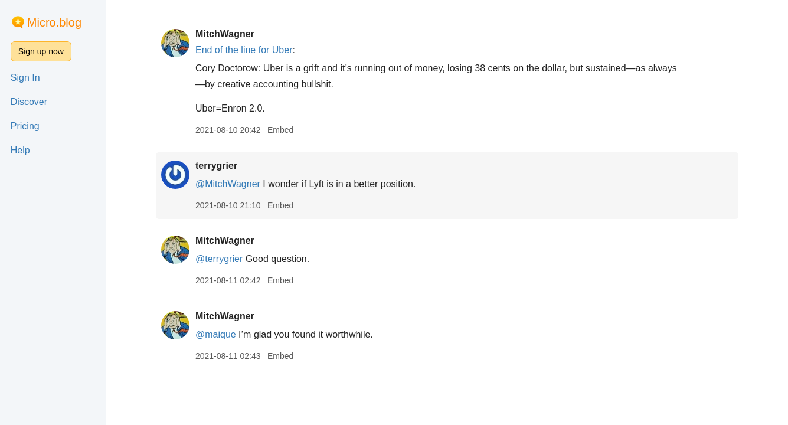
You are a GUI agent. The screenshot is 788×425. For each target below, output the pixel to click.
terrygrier (216, 166)
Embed (280, 130)
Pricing (25, 126)
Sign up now (41, 51)
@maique (215, 334)
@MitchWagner (227, 184)
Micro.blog (54, 22)
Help (20, 150)
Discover (29, 102)
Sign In (25, 78)
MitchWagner (224, 34)
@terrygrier (219, 259)
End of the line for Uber (244, 50)
